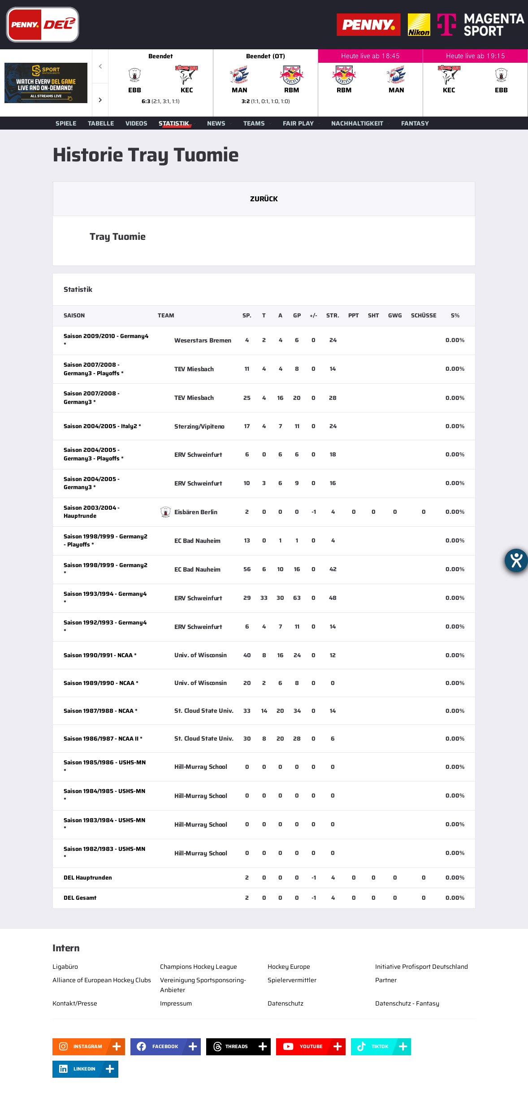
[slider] (318, 83)
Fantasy (415, 123)
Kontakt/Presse (74, 1003)
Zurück (263, 198)
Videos (136, 123)
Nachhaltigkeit (357, 123)
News (216, 123)
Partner (386, 980)
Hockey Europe (289, 966)
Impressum (176, 1003)
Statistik (174, 123)
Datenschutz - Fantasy (407, 1003)
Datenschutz (285, 1003)
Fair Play (298, 123)
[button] (100, 100)
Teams (254, 123)
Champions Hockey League (198, 966)
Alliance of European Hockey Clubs (101, 980)
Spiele (66, 123)
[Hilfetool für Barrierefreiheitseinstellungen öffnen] (516, 560)
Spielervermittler (292, 980)
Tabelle (101, 123)
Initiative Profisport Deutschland (421, 966)
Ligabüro (65, 966)
